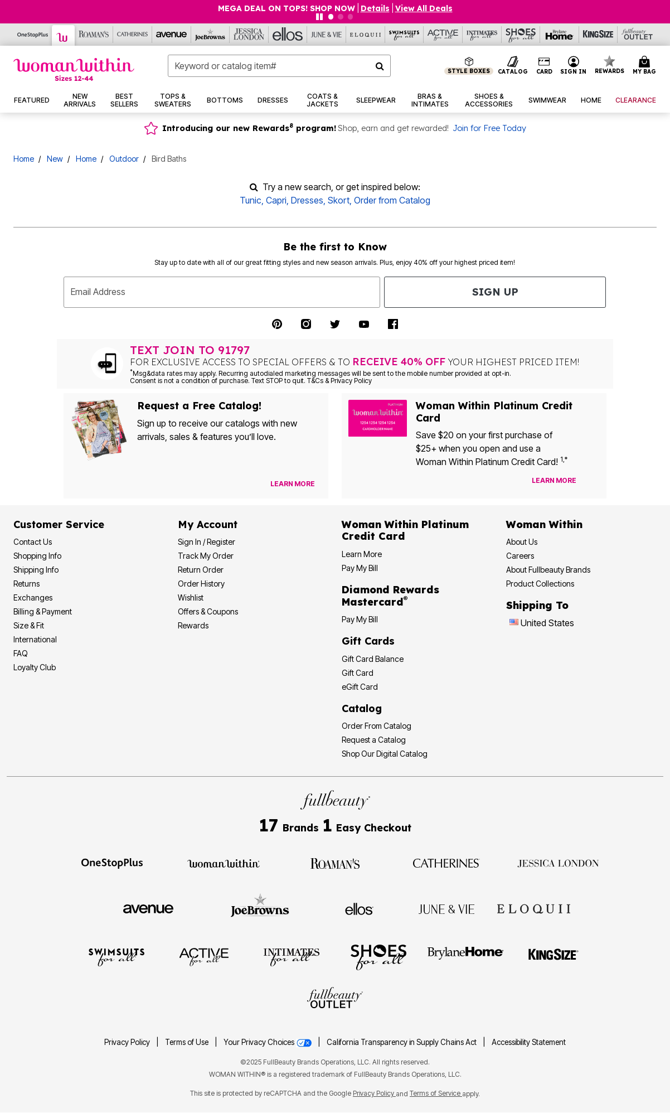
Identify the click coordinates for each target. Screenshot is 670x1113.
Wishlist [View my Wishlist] (190, 597)
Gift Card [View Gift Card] (357, 673)
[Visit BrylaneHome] (465, 956)
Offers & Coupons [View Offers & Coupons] (208, 611)
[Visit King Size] (553, 956)
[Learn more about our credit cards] (554, 480)
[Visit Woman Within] (223, 862)
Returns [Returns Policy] (26, 583)
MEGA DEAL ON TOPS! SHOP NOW (286, 8)
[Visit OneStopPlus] (112, 862)
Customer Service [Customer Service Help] (58, 524)
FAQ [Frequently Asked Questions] (20, 653)
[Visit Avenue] (148, 908)
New (55, 158)
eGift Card (360, 686)
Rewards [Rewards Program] (193, 625)
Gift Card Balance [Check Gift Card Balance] (373, 659)
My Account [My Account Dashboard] (207, 524)
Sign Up (495, 291)
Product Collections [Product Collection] (540, 583)
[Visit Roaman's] (335, 862)
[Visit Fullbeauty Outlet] (335, 999)
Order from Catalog (392, 200)
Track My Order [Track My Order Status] (206, 555)
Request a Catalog (374, 739)
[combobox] (279, 66)
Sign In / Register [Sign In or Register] (206, 541)
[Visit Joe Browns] (260, 907)
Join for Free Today (489, 128)
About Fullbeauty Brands (548, 569)
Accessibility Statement (529, 1042)
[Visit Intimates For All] (291, 956)
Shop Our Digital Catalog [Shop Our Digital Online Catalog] (385, 753)
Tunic (250, 200)
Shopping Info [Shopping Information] (37, 555)
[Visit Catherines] (446, 862)
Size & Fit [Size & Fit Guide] (28, 625)
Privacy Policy (127, 1042)
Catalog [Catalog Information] (362, 708)
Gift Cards (368, 641)
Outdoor (124, 158)
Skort (338, 200)
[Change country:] (514, 623)
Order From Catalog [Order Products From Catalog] (376, 725)
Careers (520, 555)
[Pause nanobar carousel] (319, 16)
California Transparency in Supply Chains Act (402, 1042)
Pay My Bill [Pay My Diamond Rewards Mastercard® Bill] (360, 619)
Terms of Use (186, 1042)
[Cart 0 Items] (646, 65)
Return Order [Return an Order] (201, 569)
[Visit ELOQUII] (533, 907)
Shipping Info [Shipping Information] (36, 569)
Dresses (307, 200)
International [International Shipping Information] (35, 639)
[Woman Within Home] (73, 69)
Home (23, 158)
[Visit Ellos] (359, 907)
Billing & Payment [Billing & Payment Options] (42, 611)
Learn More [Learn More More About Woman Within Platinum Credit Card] (362, 554)
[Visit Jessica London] (558, 862)
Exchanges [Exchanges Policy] (32, 597)
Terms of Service (436, 1093)
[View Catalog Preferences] (293, 484)
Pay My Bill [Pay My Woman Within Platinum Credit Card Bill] (360, 568)
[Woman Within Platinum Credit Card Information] (405, 530)
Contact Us (32, 541)
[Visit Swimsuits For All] (116, 956)
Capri (276, 200)
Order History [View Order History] (201, 583)
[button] (573, 65)
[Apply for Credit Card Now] (592, 482)
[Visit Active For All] (204, 956)
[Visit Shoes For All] (378, 956)
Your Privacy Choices (268, 1042)
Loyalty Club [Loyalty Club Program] (34, 667)
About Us (521, 541)
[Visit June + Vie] (446, 908)
